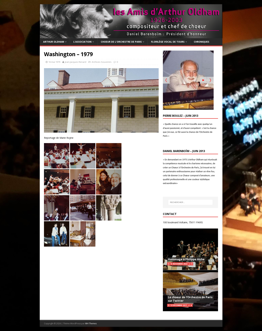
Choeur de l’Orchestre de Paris (121, 41)
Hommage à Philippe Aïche (186, 259)
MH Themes (91, 323)
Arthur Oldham (53, 41)
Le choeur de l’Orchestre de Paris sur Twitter (190, 299)
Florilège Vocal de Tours (168, 41)
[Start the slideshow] (203, 80)
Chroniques (201, 41)
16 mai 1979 (54, 61)
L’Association (82, 41)
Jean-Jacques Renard (75, 61)
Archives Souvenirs (101, 61)
